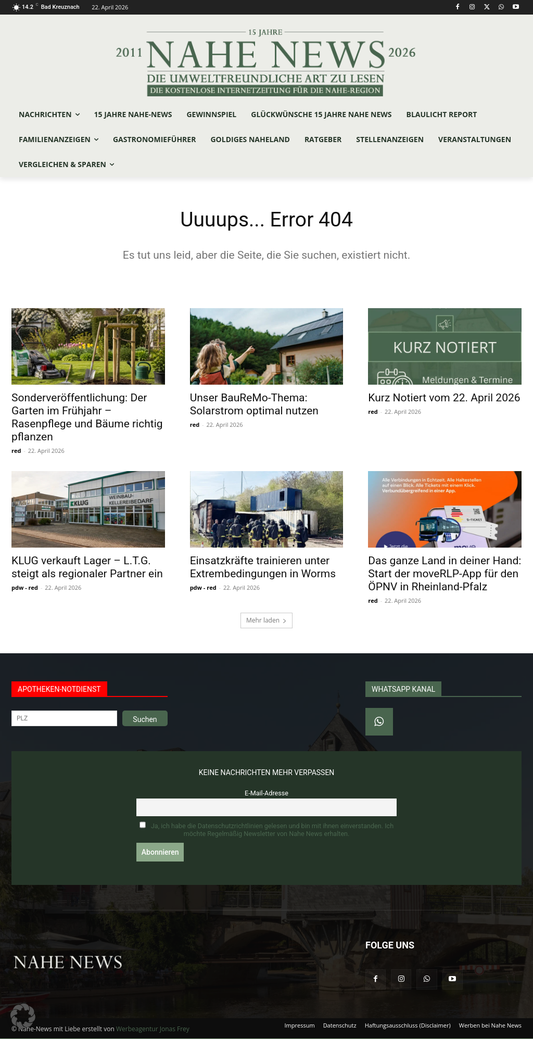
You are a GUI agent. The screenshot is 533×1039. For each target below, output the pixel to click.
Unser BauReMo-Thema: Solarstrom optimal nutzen (254, 404)
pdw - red (24, 588)
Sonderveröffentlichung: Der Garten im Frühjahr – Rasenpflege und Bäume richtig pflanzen (87, 418)
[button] (23, 1016)
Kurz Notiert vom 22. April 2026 (444, 398)
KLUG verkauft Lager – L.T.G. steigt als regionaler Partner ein (87, 568)
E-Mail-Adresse (266, 794)
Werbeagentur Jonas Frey (152, 1029)
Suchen (145, 720)
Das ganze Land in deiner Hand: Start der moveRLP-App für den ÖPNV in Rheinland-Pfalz (444, 574)
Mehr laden (266, 621)
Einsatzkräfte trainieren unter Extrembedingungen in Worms (263, 568)
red (16, 451)
